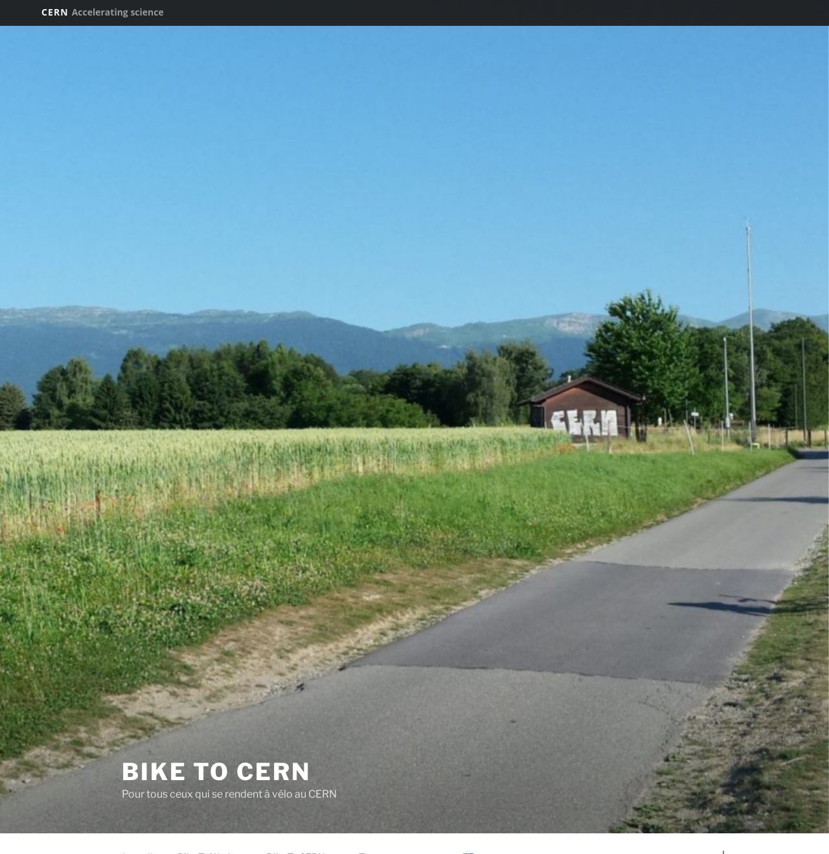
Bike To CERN (216, 771)
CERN (102, 12)
